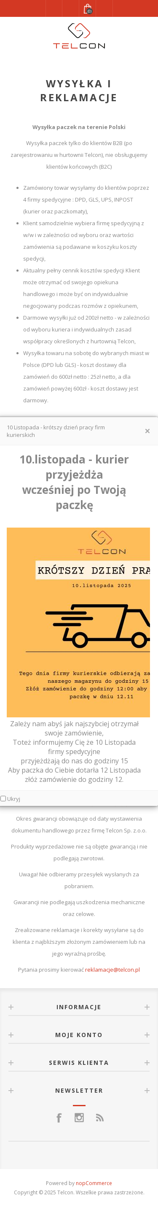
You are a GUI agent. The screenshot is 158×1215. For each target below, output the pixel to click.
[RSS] (99, 1117)
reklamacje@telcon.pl (112, 969)
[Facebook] (59, 1117)
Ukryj (13, 799)
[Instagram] (79, 1117)
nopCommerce (94, 1183)
